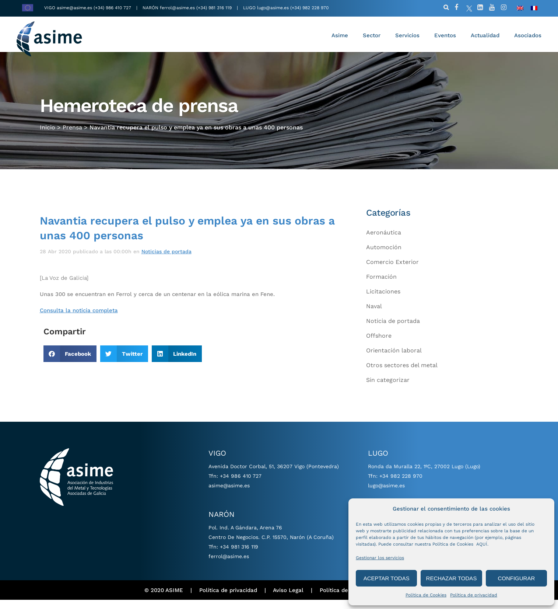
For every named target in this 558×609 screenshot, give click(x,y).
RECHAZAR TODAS (451, 578)
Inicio (47, 131)
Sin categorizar (388, 388)
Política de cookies (345, 599)
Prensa (72, 131)
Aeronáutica (383, 241)
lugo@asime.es (273, 7)
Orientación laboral (394, 359)
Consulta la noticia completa (79, 319)
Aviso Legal (288, 599)
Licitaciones (383, 300)
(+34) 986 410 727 (113, 7)
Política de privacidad (473, 595)
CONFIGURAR (516, 578)
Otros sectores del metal (402, 373)
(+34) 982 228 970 (309, 7)
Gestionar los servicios (380, 557)
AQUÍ (481, 544)
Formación (381, 285)
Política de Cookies (426, 595)
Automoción (383, 256)
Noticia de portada (393, 329)
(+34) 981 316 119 (214, 7)
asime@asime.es (74, 7)
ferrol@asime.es (177, 7)
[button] (70, 363)
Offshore (379, 344)
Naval (374, 315)
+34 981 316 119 (239, 556)
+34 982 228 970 (400, 485)
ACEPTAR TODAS (387, 578)
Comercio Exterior (392, 270)
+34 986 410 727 (241, 485)
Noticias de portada (166, 260)
